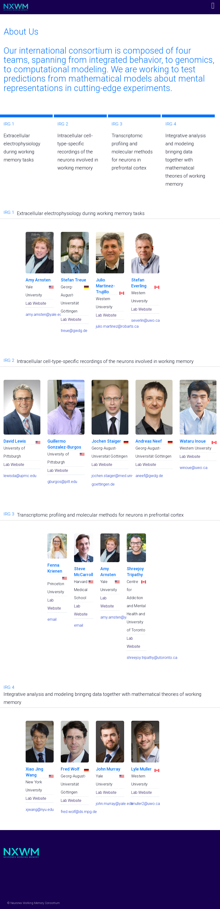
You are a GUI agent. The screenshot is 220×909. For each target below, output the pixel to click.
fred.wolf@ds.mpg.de (79, 811)
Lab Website (36, 303)
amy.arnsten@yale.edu (45, 314)
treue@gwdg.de (74, 330)
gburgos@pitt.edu (62, 481)
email (51, 619)
